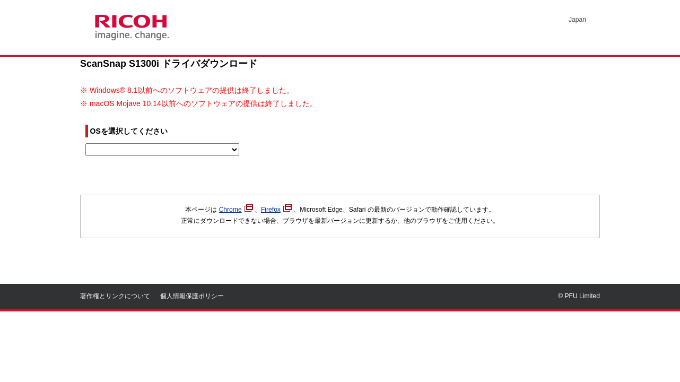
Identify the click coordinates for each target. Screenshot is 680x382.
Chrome (236, 209)
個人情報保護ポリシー (192, 296)
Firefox (276, 209)
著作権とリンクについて (115, 296)
